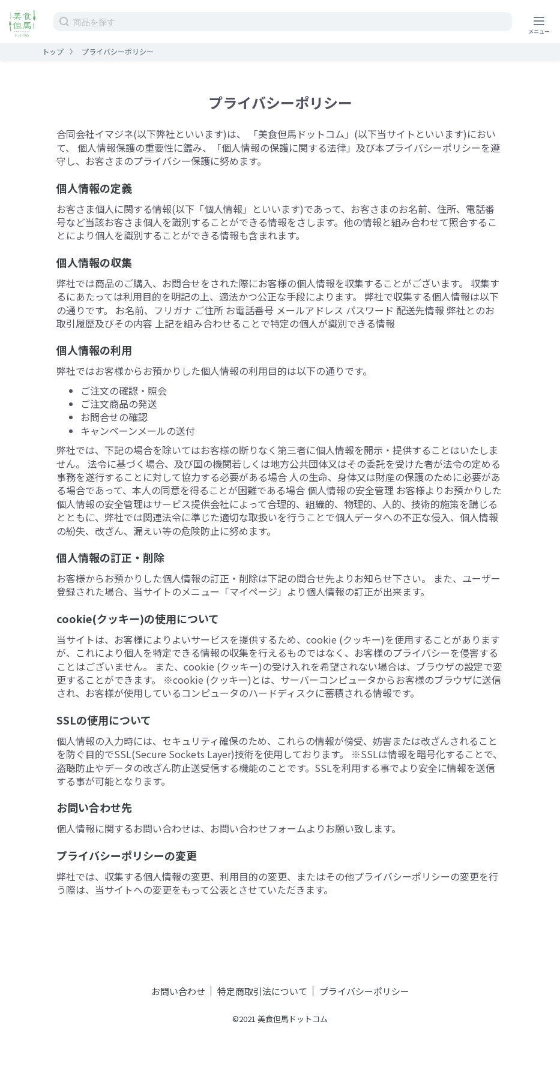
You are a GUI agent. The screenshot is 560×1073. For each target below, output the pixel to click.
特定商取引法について (262, 991)
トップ (53, 51)
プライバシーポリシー (364, 991)
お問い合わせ (178, 991)
